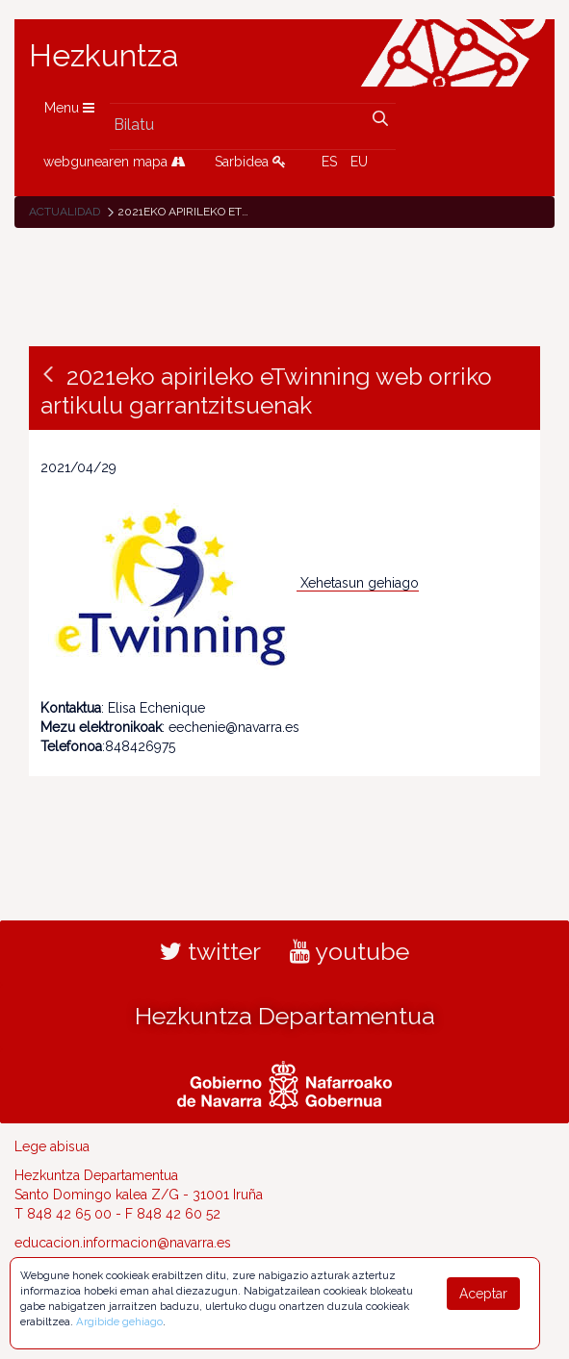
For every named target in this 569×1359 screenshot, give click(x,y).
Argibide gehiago (119, 1321)
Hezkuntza (104, 55)
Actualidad (64, 211)
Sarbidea (250, 161)
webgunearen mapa (114, 161)
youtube (349, 951)
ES (329, 161)
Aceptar (483, 1293)
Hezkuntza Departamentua (285, 1015)
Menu (69, 107)
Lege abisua (52, 1146)
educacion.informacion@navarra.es (122, 1242)
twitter (210, 951)
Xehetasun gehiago (359, 583)
